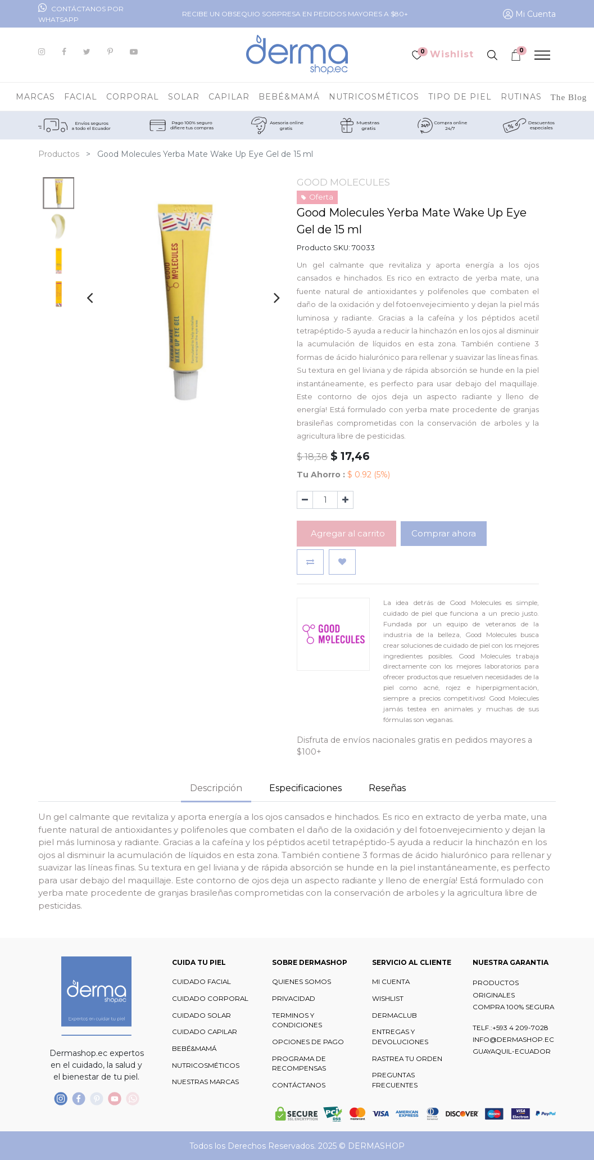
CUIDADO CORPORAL (210, 999)
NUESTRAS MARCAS (205, 1082)
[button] (310, 562)
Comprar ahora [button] (443, 533)
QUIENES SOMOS (301, 982)
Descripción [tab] (216, 788)
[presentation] (89, 297)
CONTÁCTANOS (298, 1085)
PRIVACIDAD (293, 999)
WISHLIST (387, 999)
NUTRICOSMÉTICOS (205, 1065)
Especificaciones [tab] (305, 788)
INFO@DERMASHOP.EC (513, 1040)
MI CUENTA (391, 982)
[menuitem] (569, 97)
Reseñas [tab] (387, 788)
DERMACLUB (394, 1015)
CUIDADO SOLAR (201, 1015)
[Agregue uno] (345, 500)
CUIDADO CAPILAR (204, 1032)
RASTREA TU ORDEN (407, 1059)
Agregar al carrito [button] (347, 533)
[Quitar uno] (305, 500)
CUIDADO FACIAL (201, 982)
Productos (58, 154)
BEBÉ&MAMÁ (194, 1049)
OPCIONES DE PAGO (308, 1042)
